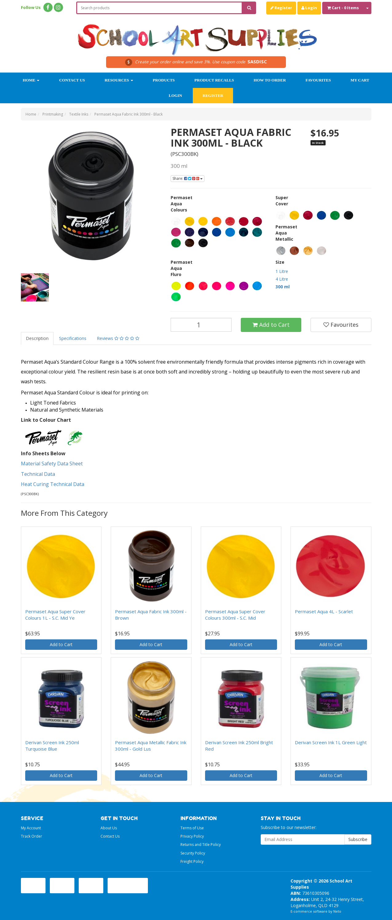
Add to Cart (271, 324)
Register (281, 7)
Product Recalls (214, 80)
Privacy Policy (192, 836)
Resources (119, 80)
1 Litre (281, 271)
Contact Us (72, 80)
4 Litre (281, 279)
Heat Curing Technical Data (53, 484)
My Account (31, 828)
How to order (270, 80)
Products (164, 80)
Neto (337, 911)
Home (31, 80)
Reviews (118, 338)
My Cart (359, 80)
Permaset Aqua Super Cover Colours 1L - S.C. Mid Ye (55, 614)
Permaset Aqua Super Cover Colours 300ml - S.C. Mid (235, 614)
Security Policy (192, 853)
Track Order (31, 836)
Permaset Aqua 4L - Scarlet (324, 611)
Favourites (318, 80)
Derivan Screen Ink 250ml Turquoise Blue (52, 745)
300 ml (282, 287)
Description (37, 338)
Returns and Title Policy (200, 844)
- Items (343, 7)
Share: (187, 178)
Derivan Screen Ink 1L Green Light (331, 742)
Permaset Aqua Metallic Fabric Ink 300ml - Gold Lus (150, 745)
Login (309, 7)
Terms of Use (192, 828)
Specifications (72, 338)
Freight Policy (192, 861)
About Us (109, 828)
